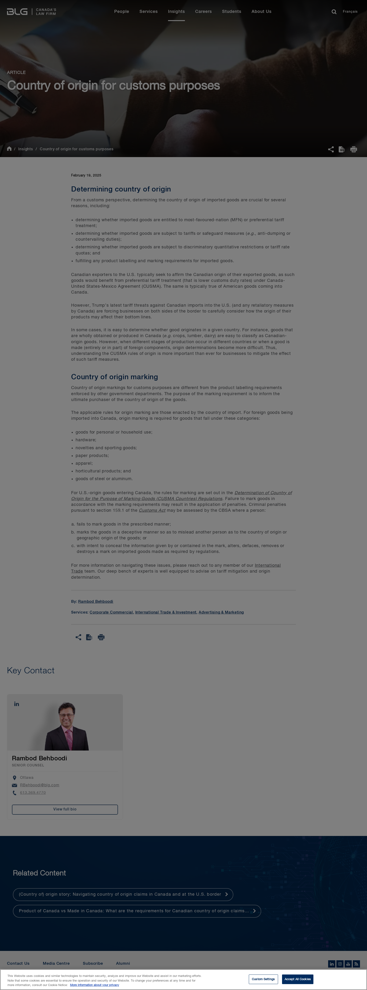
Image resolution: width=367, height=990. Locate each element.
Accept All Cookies (298, 980)
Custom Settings (263, 980)
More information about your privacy (94, 986)
